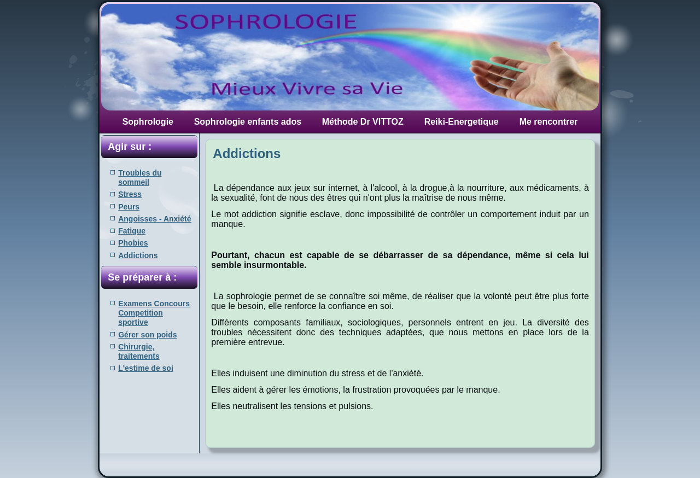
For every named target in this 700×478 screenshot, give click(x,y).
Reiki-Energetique (461, 121)
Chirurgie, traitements (138, 351)
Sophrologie (147, 121)
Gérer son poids (147, 334)
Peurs (128, 206)
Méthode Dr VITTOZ (363, 121)
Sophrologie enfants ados (247, 121)
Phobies (133, 242)
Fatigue (131, 230)
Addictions (138, 255)
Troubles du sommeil (139, 177)
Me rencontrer (549, 121)
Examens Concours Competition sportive (154, 313)
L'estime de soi (145, 368)
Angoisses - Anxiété (154, 218)
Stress (130, 194)
